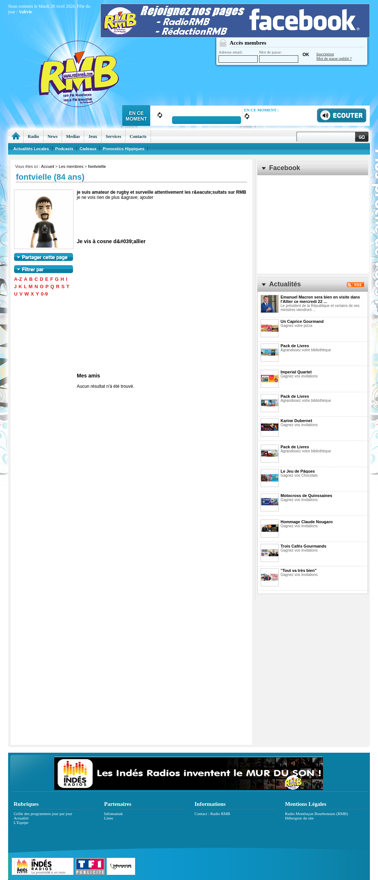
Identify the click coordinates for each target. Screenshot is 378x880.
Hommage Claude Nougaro (307, 522)
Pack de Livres (295, 346)
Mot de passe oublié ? (334, 58)
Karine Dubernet (296, 420)
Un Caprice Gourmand (302, 321)
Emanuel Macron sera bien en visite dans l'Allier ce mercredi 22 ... (320, 299)
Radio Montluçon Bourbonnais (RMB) (316, 813)
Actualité (21, 818)
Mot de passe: (278, 56)
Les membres (71, 166)
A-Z (18, 279)
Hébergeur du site (299, 818)
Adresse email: (238, 56)
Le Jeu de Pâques (298, 471)
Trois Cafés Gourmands (303, 546)
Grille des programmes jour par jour (43, 813)
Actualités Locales (31, 148)
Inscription (325, 54)
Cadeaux (88, 148)
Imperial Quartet (296, 372)
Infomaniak (113, 813)
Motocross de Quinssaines (306, 495)
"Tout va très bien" (299, 570)
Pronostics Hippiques (123, 148)
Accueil (47, 166)
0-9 (44, 294)
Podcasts (64, 148)
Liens (108, 818)
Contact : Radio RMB (212, 813)
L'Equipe (21, 822)
